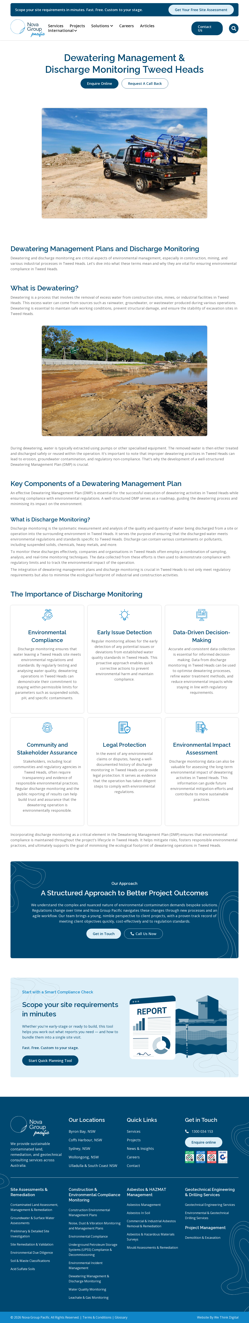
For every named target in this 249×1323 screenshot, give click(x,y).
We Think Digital (226, 1317)
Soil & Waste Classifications (30, 1261)
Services (55, 25)
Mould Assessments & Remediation (152, 1247)
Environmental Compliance (88, 1236)
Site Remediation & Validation (32, 1244)
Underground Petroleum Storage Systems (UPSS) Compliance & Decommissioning (93, 1249)
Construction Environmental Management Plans (89, 1212)
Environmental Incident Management (86, 1265)
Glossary (121, 1317)
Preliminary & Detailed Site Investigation (30, 1233)
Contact (133, 1165)
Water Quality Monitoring (87, 1289)
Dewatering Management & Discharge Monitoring (89, 1278)
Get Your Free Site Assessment (201, 9)
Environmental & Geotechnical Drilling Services (207, 1215)
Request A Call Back (145, 83)
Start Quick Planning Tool (50, 1060)
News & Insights (140, 1148)
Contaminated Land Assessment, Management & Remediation (34, 1207)
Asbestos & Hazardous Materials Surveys (150, 1236)
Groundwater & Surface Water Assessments (32, 1220)
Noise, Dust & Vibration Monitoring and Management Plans (95, 1225)
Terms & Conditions (96, 1317)
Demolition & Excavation (202, 1237)
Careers (126, 25)
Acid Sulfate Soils (23, 1269)
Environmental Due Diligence (32, 1252)
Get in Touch (104, 933)
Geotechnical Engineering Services (210, 1205)
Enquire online (203, 1142)
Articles (147, 25)
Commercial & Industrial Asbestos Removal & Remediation (151, 1223)
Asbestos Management (144, 1205)
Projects (77, 25)
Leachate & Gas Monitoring (89, 1297)
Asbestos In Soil (138, 1213)
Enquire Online (99, 83)
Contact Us (204, 28)
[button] (64, 30)
